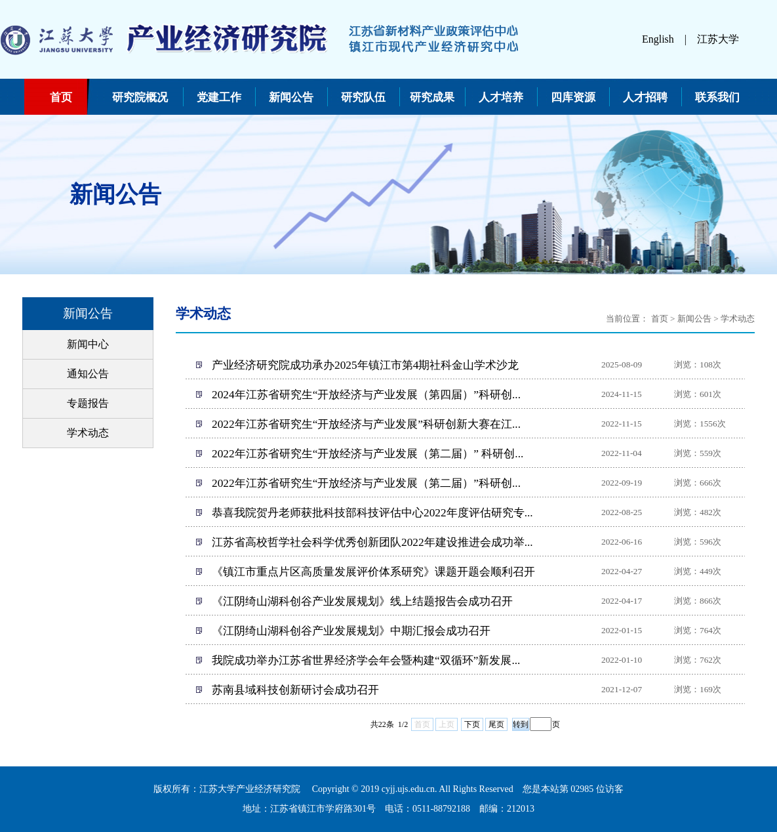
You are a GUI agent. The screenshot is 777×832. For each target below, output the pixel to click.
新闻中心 (88, 344)
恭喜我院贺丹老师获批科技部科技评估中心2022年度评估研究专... (372, 513)
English (658, 39)
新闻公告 (291, 97)
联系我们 (717, 97)
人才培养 (501, 97)
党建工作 (219, 97)
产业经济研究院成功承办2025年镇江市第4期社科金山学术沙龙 (365, 365)
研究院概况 (140, 97)
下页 (472, 724)
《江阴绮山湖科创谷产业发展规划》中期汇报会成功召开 (351, 631)
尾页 (496, 724)
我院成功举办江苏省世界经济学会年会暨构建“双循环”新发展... (366, 660)
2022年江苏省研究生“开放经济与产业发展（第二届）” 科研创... (367, 453)
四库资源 (573, 97)
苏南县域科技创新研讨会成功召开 (295, 690)
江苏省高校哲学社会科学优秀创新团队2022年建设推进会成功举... (372, 542)
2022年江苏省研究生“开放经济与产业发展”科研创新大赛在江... (366, 424)
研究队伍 (363, 97)
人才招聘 (645, 97)
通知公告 (88, 373)
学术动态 (88, 432)
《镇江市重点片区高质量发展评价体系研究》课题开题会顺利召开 (373, 572)
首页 (61, 97)
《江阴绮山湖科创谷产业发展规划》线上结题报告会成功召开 (362, 601)
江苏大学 (718, 39)
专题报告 (88, 403)
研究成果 (432, 97)
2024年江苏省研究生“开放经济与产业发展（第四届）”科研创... (366, 394)
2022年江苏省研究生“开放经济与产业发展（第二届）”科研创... (366, 483)
